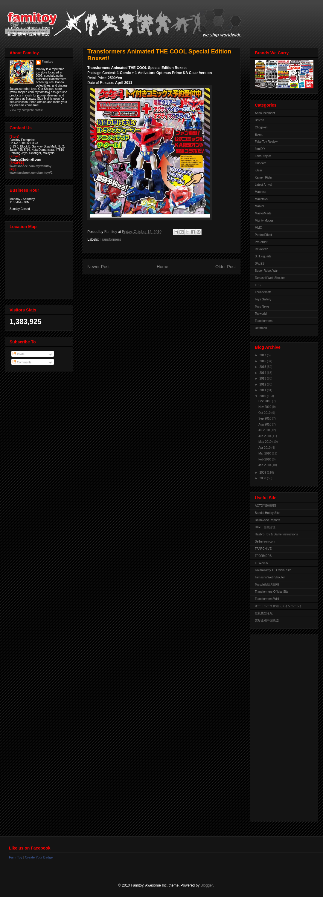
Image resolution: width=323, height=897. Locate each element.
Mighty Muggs (264, 220)
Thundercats (263, 292)
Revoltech (261, 249)
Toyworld (260, 313)
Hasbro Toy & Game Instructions (276, 534)
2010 (263, 396)
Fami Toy (15, 857)
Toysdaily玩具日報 (267, 584)
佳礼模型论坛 (264, 613)
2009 (263, 472)
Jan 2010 (265, 465)
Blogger (207, 885)
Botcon (259, 120)
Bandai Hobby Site (267, 512)
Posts (19, 354)
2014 (263, 372)
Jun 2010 (265, 436)
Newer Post (98, 266)
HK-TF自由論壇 (265, 527)
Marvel (259, 206)
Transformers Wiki (267, 598)
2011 (263, 390)
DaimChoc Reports (267, 520)
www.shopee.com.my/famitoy (30, 166)
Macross (260, 191)
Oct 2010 (264, 412)
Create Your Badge (39, 857)
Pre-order (261, 242)
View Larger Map (39, 264)
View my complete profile (26, 110)
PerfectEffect (263, 234)
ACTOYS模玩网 (265, 505)
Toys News (262, 306)
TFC (257, 285)
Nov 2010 (265, 406)
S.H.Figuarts (263, 256)
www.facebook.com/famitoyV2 (31, 172)
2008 (263, 478)
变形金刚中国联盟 (267, 620)
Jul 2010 (264, 430)
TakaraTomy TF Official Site (273, 570)
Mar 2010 (265, 453)
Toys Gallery (263, 299)
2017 (263, 355)
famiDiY (260, 148)
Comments (22, 362)
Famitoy (47, 61)
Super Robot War (266, 270)
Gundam (260, 163)
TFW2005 (261, 563)
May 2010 (265, 441)
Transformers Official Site (271, 591)
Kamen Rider (263, 177)
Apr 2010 (264, 447)
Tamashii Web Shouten (270, 277)
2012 (263, 384)
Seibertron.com (265, 541)
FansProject (263, 156)
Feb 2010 (265, 459)
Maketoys (261, 199)
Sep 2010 (265, 418)
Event (259, 134)
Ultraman (261, 328)
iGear (258, 170)
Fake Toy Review (266, 141)
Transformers (110, 239)
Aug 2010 (265, 424)
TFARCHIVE (263, 548)
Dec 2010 (265, 401)
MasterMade (263, 213)
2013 (263, 378)
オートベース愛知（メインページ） (279, 606)
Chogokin (261, 127)
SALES (259, 263)
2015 (263, 366)
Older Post (225, 266)
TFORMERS (263, 555)
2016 (263, 361)
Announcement (265, 113)
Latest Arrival (263, 184)
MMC (258, 227)
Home (162, 266)
